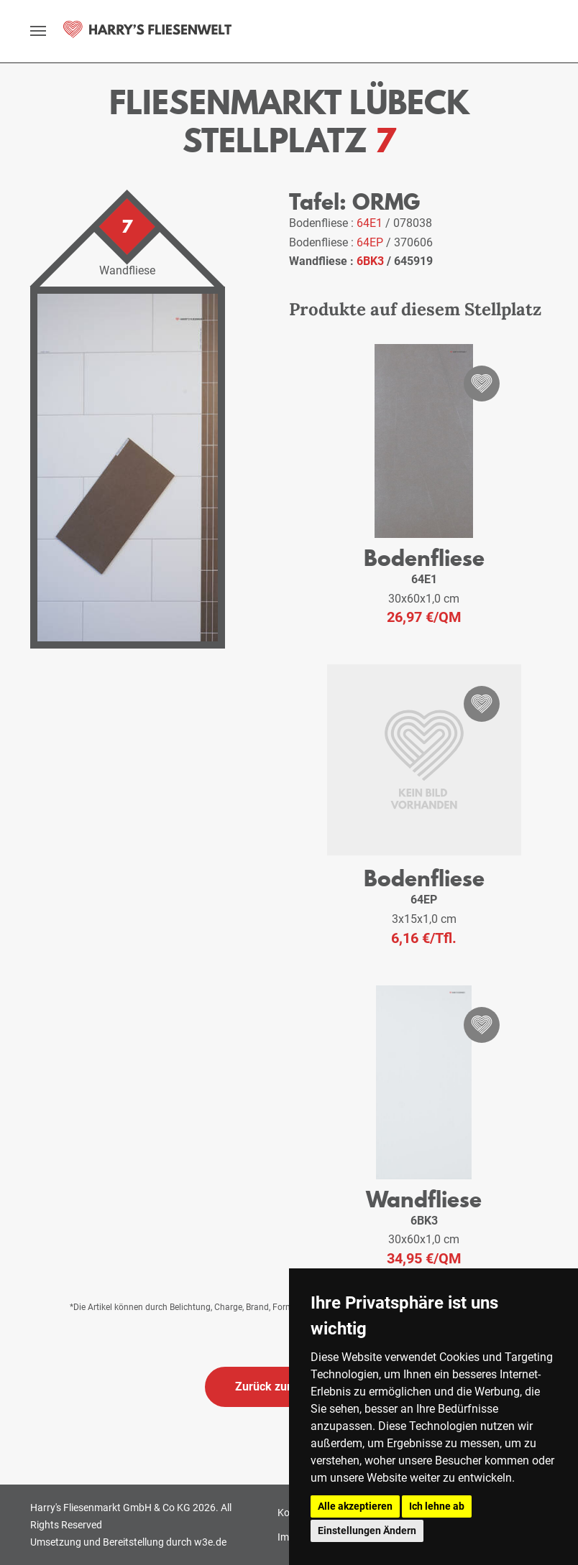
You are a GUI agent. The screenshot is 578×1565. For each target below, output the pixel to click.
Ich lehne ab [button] (436, 1506)
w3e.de (210, 1542)
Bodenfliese (424, 557)
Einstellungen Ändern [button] (367, 1530)
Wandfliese (424, 1199)
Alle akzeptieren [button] (355, 1506)
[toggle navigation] (38, 31)
